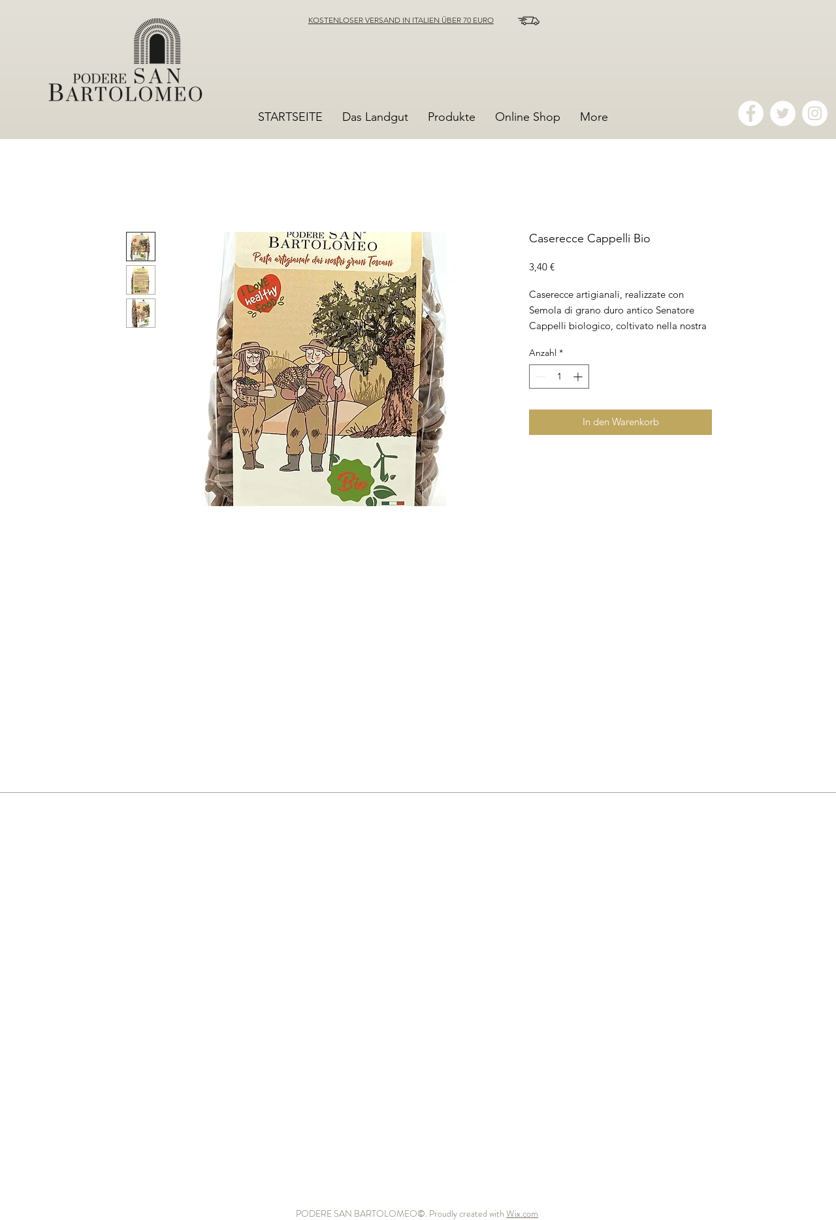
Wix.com (522, 1213)
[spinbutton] (559, 376)
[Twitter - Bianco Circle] (783, 113)
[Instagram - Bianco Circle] (815, 113)
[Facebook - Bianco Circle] (751, 113)
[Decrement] (539, 376)
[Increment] (579, 376)
